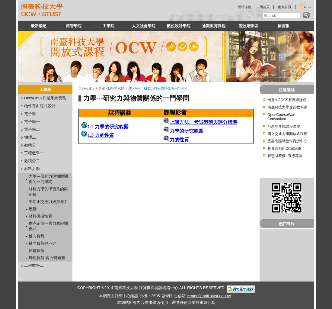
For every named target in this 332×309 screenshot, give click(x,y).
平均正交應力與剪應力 (48, 201)
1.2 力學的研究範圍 (108, 126)
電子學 (30, 113)
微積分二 (32, 161)
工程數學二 (34, 265)
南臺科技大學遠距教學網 (287, 107)
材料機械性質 (40, 216)
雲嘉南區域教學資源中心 (287, 141)
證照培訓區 (248, 26)
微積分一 (32, 145)
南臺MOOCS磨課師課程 (286, 100)
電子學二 (32, 129)
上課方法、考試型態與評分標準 (203, 122)
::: (19, 20)
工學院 (108, 26)
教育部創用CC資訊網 (284, 148)
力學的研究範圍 (186, 131)
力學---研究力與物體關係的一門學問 (48, 179)
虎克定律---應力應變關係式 (48, 226)
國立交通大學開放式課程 (287, 134)
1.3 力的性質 (101, 135)
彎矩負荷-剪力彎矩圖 (47, 258)
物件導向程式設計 (40, 106)
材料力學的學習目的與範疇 (48, 192)
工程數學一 (34, 153)
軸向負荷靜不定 (42, 243)
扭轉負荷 (36, 250)
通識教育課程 (213, 26)
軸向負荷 (36, 236)
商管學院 (73, 26)
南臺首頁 (284, 7)
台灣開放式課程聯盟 (283, 126)
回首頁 (265, 7)
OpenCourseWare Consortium (281, 117)
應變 (33, 209)
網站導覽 (244, 7)
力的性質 (179, 139)
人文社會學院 (143, 26)
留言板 (283, 26)
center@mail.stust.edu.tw (209, 296)
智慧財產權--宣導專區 (284, 156)
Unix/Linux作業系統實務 (45, 98)
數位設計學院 (178, 26)
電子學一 (32, 121)
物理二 (30, 137)
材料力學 (32, 168)
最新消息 (38, 26)
